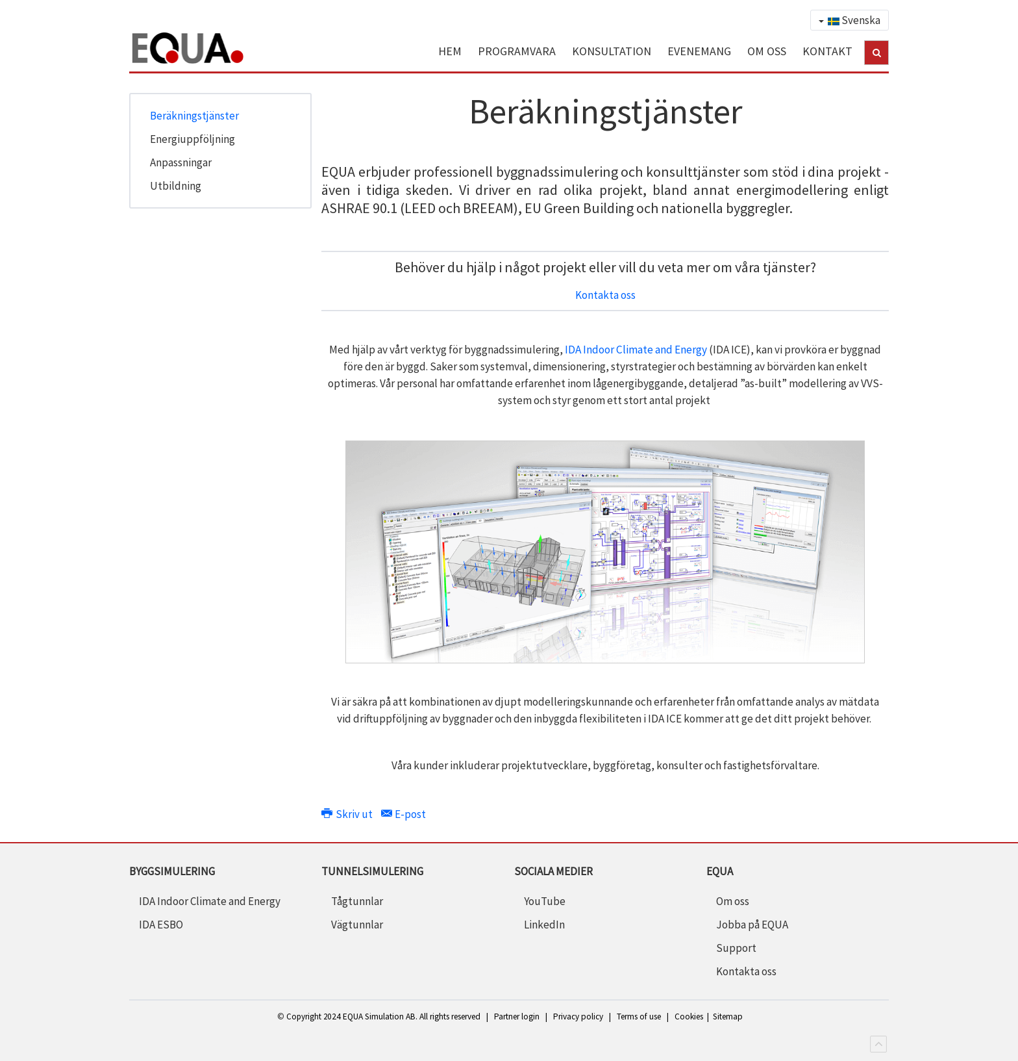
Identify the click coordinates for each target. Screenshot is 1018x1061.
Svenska (849, 20)
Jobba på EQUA (752, 924)
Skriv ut (347, 814)
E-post (403, 814)
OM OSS (766, 51)
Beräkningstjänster (194, 116)
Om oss (732, 901)
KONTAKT (827, 51)
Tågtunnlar (357, 901)
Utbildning (175, 186)
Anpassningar (181, 162)
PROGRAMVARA (517, 51)
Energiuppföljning (192, 139)
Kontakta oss (605, 295)
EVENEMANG (699, 51)
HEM (450, 51)
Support (736, 948)
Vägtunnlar (357, 924)
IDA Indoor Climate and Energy (636, 349)
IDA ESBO (161, 924)
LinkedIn (544, 924)
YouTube (544, 901)
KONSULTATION (611, 51)
